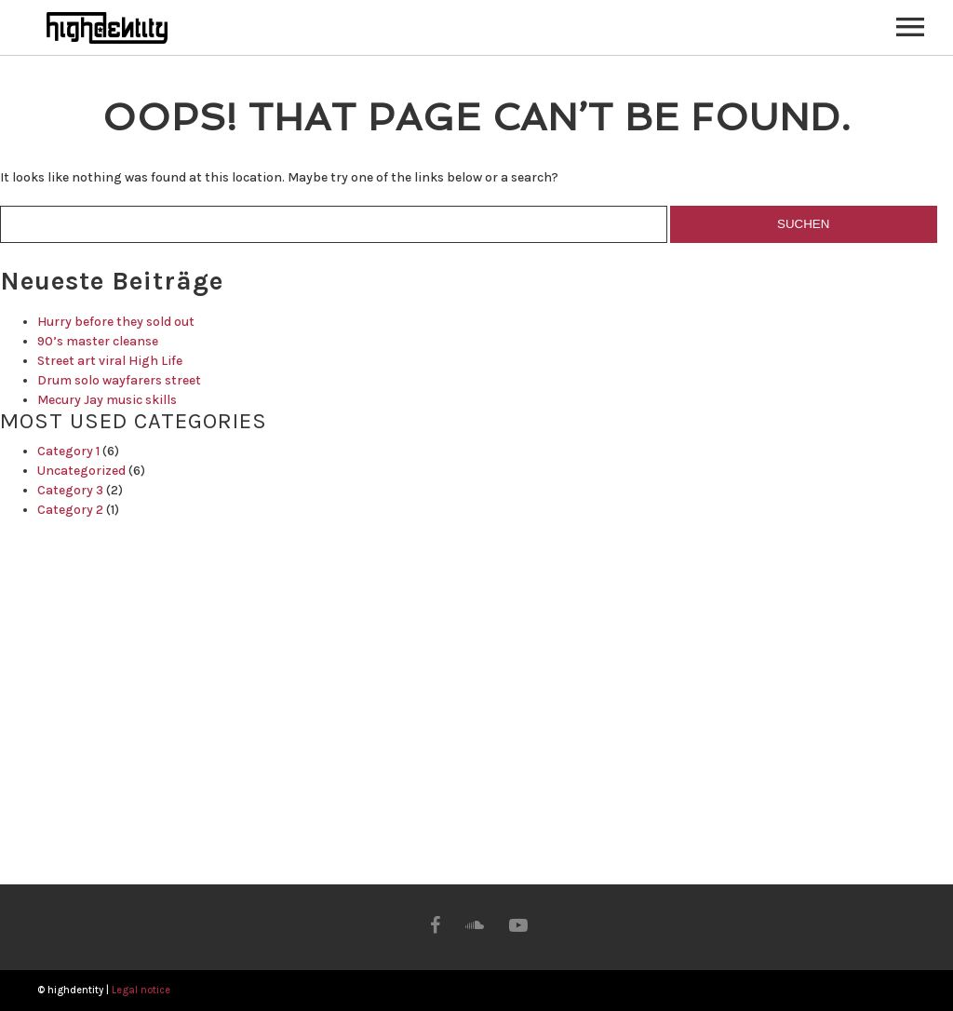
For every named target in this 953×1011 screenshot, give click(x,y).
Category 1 (68, 451)
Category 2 (70, 510)
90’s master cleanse (97, 341)
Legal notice (141, 990)
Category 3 (70, 490)
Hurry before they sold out (116, 322)
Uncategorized (81, 471)
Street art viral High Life (109, 361)
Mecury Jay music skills (107, 400)
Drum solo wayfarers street (119, 380)
